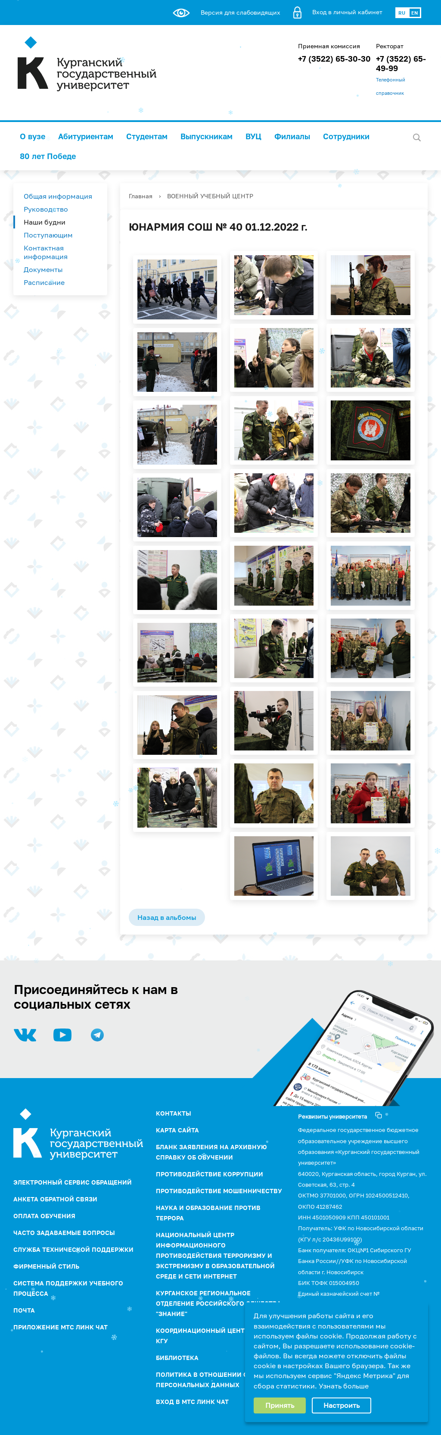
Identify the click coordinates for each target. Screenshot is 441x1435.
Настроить (341, 1405)
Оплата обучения (44, 1215)
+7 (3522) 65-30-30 (334, 58)
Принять (279, 1405)
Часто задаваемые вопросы (64, 1232)
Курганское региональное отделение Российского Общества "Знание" (218, 1303)
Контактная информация (46, 252)
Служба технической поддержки (73, 1249)
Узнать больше (344, 1386)
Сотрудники (346, 136)
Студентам (147, 136)
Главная (140, 196)
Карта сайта (177, 1130)
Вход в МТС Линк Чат (192, 1401)
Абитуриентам (85, 136)
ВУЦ (253, 136)
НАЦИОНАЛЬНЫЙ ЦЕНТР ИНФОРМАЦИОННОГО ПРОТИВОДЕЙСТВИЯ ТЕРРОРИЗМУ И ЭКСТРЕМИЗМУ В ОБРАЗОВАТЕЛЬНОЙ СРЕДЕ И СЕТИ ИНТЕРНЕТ (215, 1255)
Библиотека (177, 1357)
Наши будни (44, 222)
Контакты (173, 1113)
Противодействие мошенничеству (219, 1190)
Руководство (46, 209)
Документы (43, 269)
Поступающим (48, 235)
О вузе (32, 136)
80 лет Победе (48, 156)
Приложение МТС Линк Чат (60, 1327)
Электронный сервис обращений (72, 1182)
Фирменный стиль (46, 1266)
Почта (24, 1310)
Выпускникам (206, 136)
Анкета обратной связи (55, 1199)
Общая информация (58, 196)
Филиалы (292, 136)
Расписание (44, 282)
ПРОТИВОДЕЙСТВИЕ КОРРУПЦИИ (209, 1174)
